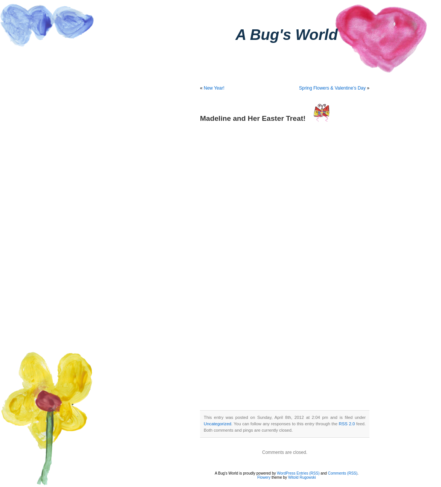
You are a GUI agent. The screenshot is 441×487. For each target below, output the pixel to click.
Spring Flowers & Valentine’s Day (332, 88)
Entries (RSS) (307, 473)
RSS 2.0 (347, 424)
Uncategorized (217, 424)
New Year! (214, 88)
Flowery (263, 477)
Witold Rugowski (302, 477)
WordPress (286, 473)
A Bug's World (286, 34)
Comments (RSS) (342, 473)
